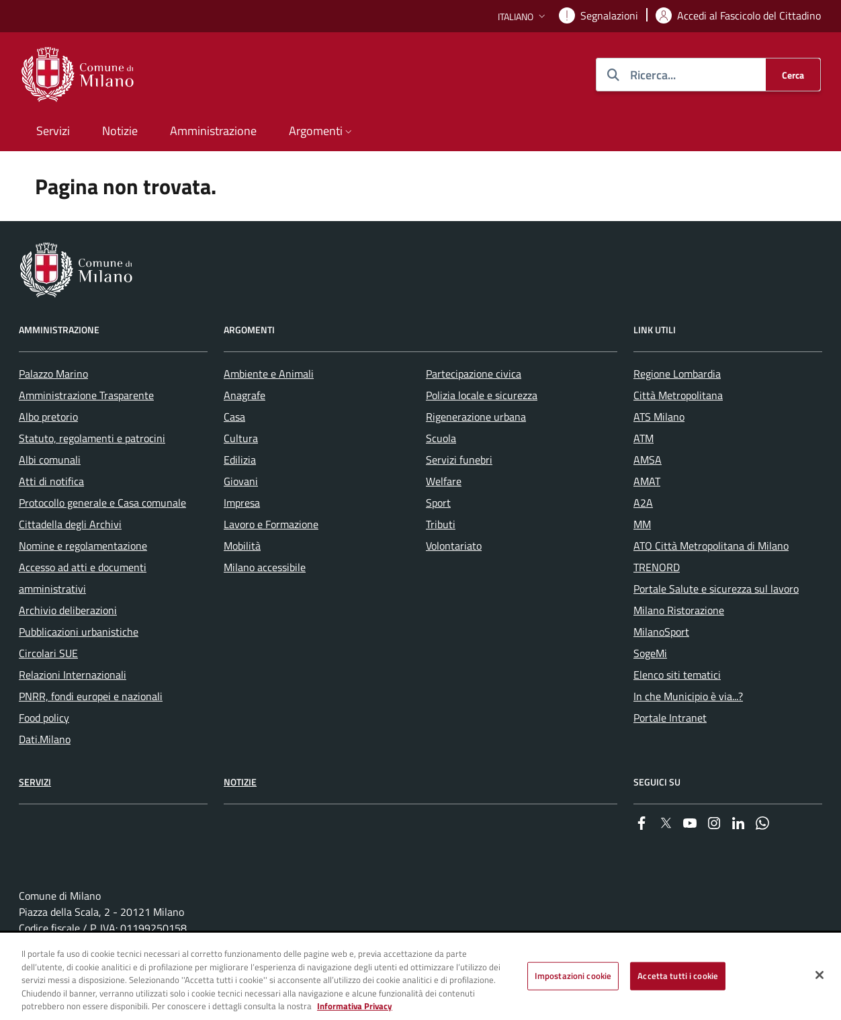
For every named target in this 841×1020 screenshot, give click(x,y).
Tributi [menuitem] (440, 524)
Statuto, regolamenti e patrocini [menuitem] (92, 438)
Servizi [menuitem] (53, 131)
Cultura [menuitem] (241, 438)
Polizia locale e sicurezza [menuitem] (481, 395)
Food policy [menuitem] (44, 718)
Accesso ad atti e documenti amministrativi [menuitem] (82, 578)
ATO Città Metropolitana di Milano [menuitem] (711, 546)
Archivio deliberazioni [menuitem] (68, 610)
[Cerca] (793, 74)
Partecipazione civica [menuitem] (473, 374)
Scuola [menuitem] (441, 438)
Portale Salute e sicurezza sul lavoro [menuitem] (716, 589)
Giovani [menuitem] (241, 481)
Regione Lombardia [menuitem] (677, 374)
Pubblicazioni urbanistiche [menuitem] (78, 632)
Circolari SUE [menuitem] (48, 653)
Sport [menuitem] (438, 503)
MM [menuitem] (642, 524)
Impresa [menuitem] (242, 503)
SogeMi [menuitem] (650, 653)
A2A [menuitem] (643, 503)
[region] (420, 977)
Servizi (35, 782)
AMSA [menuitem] (647, 460)
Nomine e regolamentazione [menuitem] (83, 546)
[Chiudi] (819, 975)
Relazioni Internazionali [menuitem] (72, 675)
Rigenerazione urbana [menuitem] (476, 417)
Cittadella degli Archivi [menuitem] (70, 524)
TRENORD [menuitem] (656, 567)
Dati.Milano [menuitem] (45, 739)
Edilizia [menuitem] (240, 460)
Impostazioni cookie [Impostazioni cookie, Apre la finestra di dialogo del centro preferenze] (573, 975)
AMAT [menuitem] (646, 481)
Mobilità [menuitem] (242, 546)
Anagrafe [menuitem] (244, 395)
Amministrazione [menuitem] (213, 131)
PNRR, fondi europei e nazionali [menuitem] (91, 696)
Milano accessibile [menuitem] (265, 567)
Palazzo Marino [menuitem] (53, 374)
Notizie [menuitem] (120, 131)
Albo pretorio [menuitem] (48, 417)
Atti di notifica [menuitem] (51, 481)
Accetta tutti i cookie (677, 975)
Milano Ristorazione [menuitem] (678, 610)
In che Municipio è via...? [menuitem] (688, 696)
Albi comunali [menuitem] (50, 460)
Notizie (240, 782)
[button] (523, 16)
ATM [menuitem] (643, 438)
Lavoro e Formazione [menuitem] (271, 524)
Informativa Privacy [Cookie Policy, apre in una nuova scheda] (354, 1006)
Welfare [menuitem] (443, 481)
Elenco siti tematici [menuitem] (677, 675)
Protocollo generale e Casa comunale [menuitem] (102, 503)
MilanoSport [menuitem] (661, 632)
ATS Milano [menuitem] (658, 417)
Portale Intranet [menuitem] (670, 718)
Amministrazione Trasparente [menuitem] (86, 395)
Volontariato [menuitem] (454, 546)
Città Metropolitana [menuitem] (678, 395)
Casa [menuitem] (234, 417)
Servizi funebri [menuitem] (459, 460)
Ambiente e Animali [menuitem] (269, 374)
